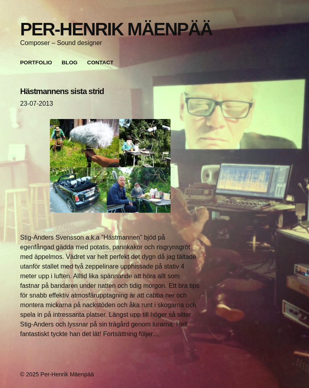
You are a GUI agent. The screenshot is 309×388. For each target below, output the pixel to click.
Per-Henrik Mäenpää (116, 29)
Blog (69, 63)
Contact (100, 63)
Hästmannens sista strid (62, 91)
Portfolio (36, 63)
